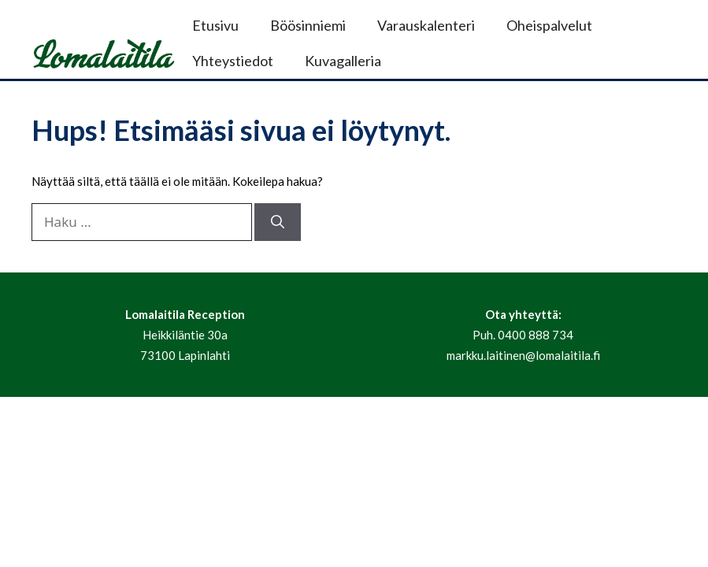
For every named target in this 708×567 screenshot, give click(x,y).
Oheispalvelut (549, 25)
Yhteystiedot (232, 60)
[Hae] (277, 222)
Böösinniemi (308, 25)
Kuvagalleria (343, 60)
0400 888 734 (535, 335)
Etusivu (215, 25)
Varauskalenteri (426, 25)
